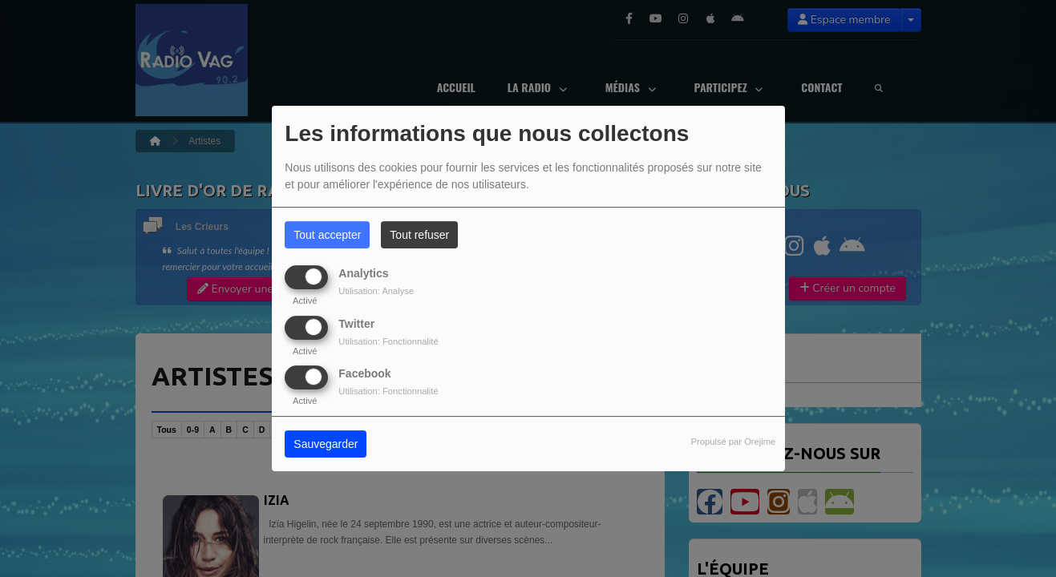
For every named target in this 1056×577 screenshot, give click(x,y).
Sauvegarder (325, 444)
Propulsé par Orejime (733, 441)
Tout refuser (419, 234)
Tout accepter (327, 234)
